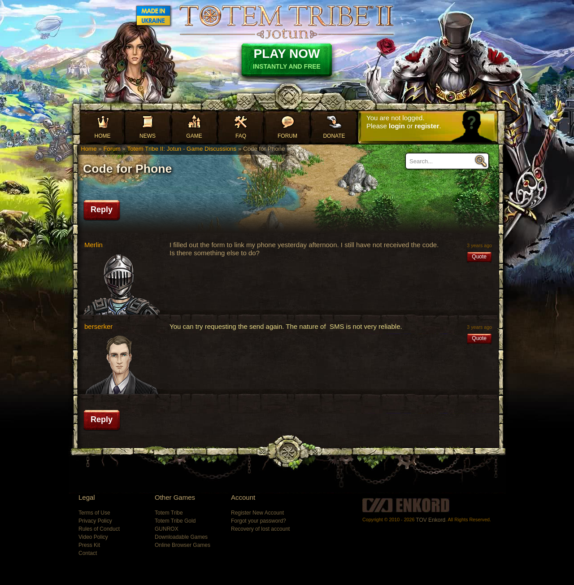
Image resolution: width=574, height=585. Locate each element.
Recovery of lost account (260, 529)
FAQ (240, 136)
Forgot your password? (258, 521)
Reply (102, 209)
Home (103, 136)
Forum (287, 136)
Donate (334, 136)
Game (194, 136)
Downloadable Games (181, 537)
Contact (87, 553)
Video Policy (93, 537)
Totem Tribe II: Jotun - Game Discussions (181, 148)
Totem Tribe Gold (175, 521)
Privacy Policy (95, 521)
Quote (479, 256)
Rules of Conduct (99, 529)
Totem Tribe (169, 513)
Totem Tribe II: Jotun (286, 21)
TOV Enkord (430, 520)
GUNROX (166, 529)
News (147, 136)
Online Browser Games (182, 545)
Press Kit (89, 545)
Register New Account (257, 513)
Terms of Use (94, 513)
